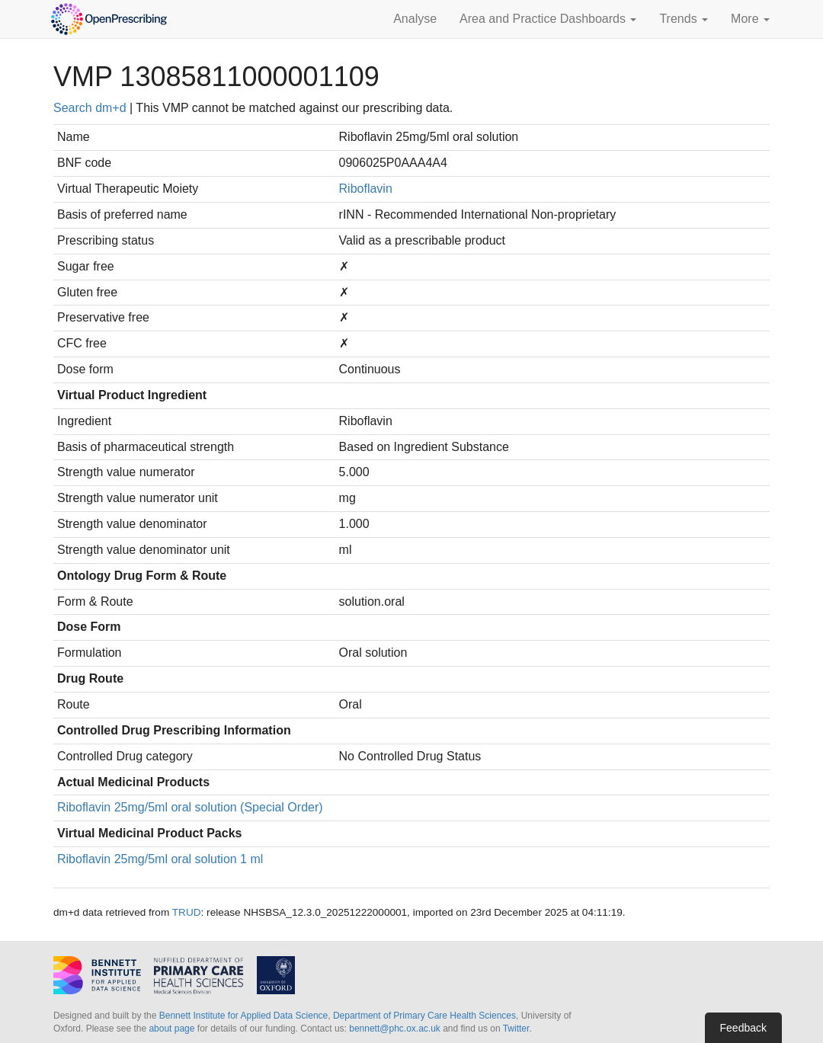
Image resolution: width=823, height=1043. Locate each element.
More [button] (750, 18)
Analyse (415, 18)
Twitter (516, 1028)
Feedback (743, 1028)
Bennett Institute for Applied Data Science (243, 1015)
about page (171, 1028)
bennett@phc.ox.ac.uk (394, 1028)
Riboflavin (365, 188)
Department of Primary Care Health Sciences (424, 1015)
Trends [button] (683, 18)
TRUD (186, 912)
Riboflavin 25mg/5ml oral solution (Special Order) (190, 807)
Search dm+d (89, 107)
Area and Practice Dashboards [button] (548, 18)
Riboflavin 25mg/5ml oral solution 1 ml (160, 859)
